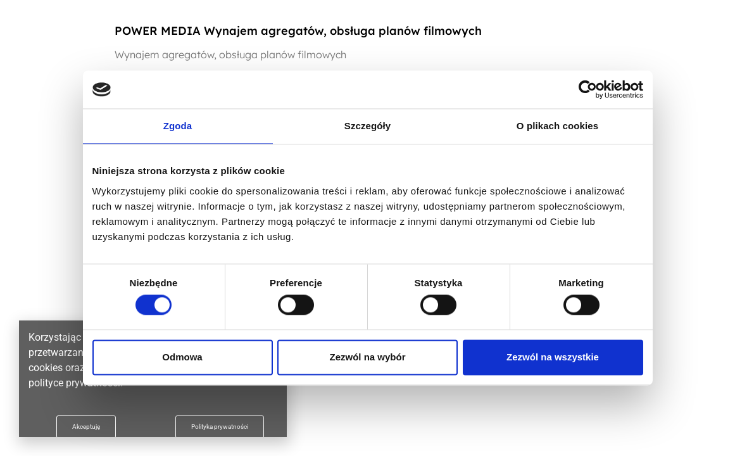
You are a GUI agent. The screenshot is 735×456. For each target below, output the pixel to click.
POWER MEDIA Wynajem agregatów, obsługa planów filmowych (298, 30)
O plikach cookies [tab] (557, 125)
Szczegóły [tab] (367, 125)
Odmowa (182, 357)
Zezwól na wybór (367, 357)
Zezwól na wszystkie (552, 357)
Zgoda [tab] (177, 125)
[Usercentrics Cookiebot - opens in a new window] (587, 89)
